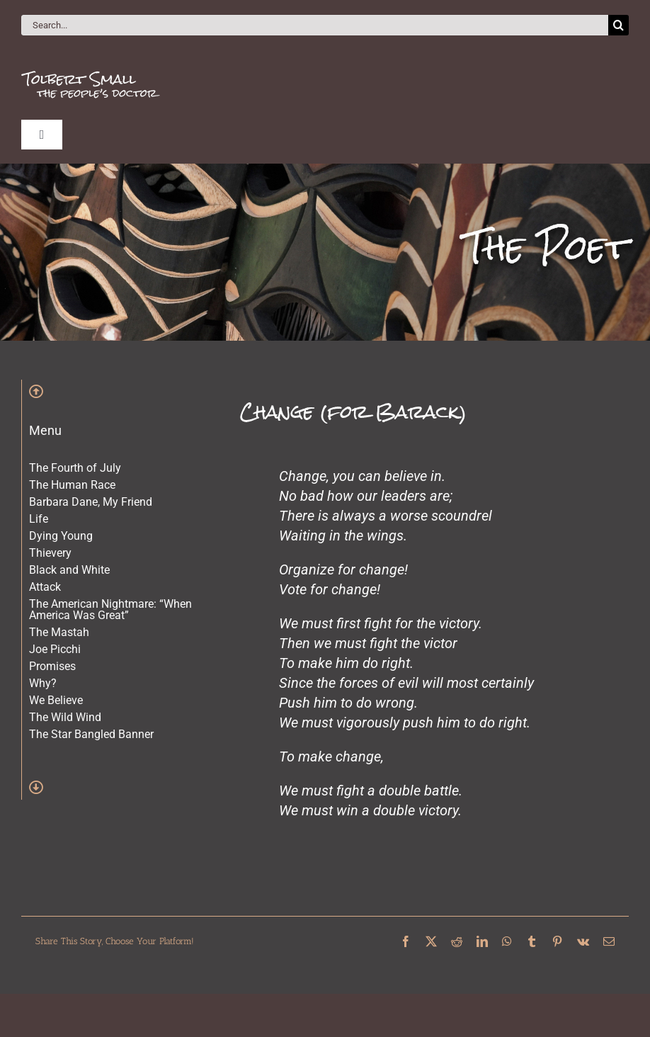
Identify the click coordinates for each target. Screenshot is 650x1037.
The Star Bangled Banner (91, 734)
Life (38, 519)
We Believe (56, 700)
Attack (45, 587)
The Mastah (59, 632)
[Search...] (314, 25)
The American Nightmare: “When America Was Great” (110, 609)
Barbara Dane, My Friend (90, 502)
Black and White (69, 570)
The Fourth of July (75, 468)
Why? (43, 683)
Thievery (50, 553)
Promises (52, 666)
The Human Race (72, 485)
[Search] (618, 25)
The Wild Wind (65, 717)
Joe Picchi (55, 649)
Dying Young (61, 536)
